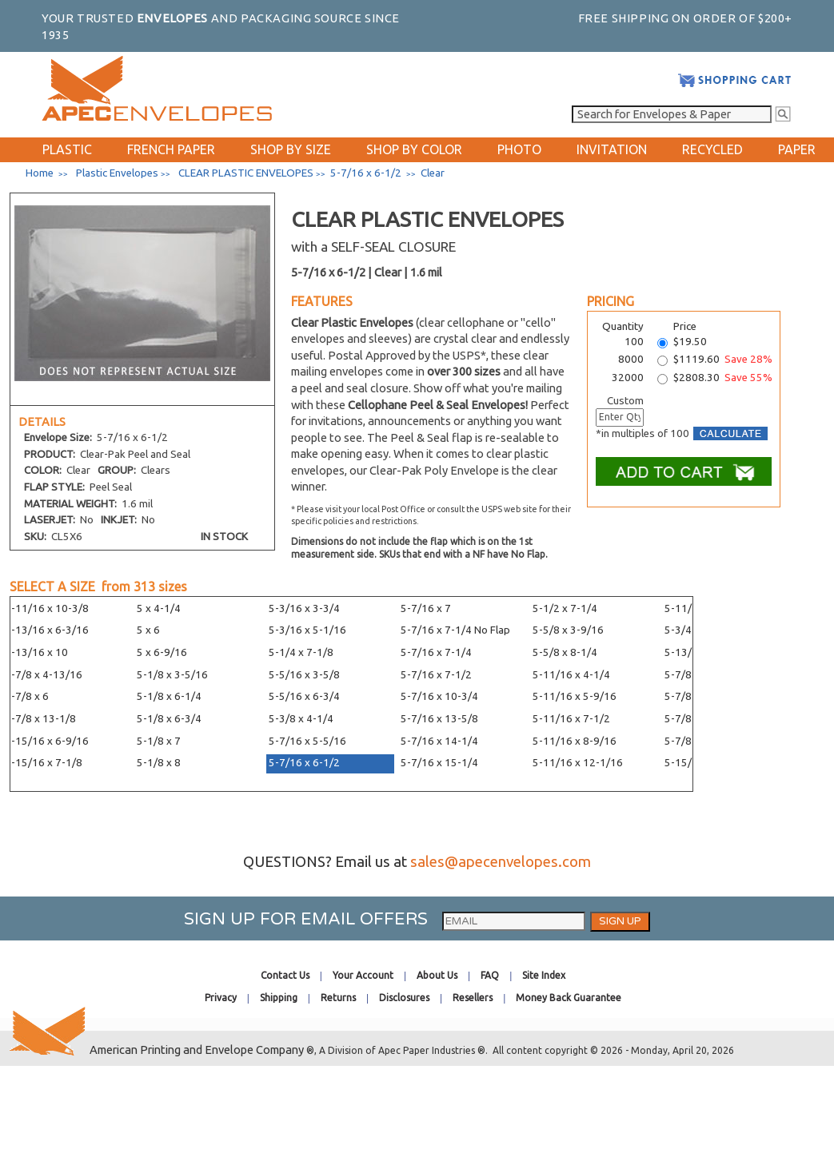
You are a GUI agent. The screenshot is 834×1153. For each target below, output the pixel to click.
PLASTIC (67, 149)
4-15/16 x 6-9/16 (47, 741)
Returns (338, 997)
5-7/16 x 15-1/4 (439, 763)
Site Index (543, 975)
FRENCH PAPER (171, 149)
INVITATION (612, 149)
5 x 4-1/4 (159, 608)
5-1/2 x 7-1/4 (565, 608)
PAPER (797, 149)
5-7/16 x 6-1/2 (304, 763)
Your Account (363, 975)
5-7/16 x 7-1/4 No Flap (455, 630)
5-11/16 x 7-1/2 (571, 719)
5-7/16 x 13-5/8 (439, 719)
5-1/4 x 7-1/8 (301, 652)
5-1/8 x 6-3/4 (169, 719)
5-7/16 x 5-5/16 (307, 741)
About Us (437, 975)
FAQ (490, 975)
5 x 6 (148, 630)
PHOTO (519, 149)
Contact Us (285, 975)
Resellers (473, 997)
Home (40, 173)
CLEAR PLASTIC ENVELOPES (245, 173)
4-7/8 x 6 (27, 696)
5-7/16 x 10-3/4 (439, 696)
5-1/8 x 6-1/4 (169, 696)
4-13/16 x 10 (36, 652)
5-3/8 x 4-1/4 (301, 719)
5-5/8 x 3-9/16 (568, 630)
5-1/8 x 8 (159, 763)
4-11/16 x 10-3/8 (47, 608)
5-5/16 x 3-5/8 (304, 675)
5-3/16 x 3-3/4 (304, 608)
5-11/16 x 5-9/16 (575, 696)
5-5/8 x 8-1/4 (565, 652)
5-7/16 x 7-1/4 (436, 652)
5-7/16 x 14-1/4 (439, 741)
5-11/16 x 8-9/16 (575, 741)
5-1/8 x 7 (159, 741)
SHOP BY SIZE (290, 149)
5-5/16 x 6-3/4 (304, 696)
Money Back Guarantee (568, 997)
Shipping (278, 997)
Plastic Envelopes (117, 173)
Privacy (221, 997)
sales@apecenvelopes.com (500, 861)
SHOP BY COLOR (414, 149)
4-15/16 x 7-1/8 (43, 763)
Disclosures (404, 997)
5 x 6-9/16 (162, 652)
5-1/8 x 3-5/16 (172, 675)
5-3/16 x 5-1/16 (307, 630)
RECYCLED (712, 149)
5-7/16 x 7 (426, 608)
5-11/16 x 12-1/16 (578, 763)
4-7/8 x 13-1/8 (40, 719)
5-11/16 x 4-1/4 (571, 675)
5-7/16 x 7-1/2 (436, 675)
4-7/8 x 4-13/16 (43, 675)
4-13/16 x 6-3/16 (47, 630)
